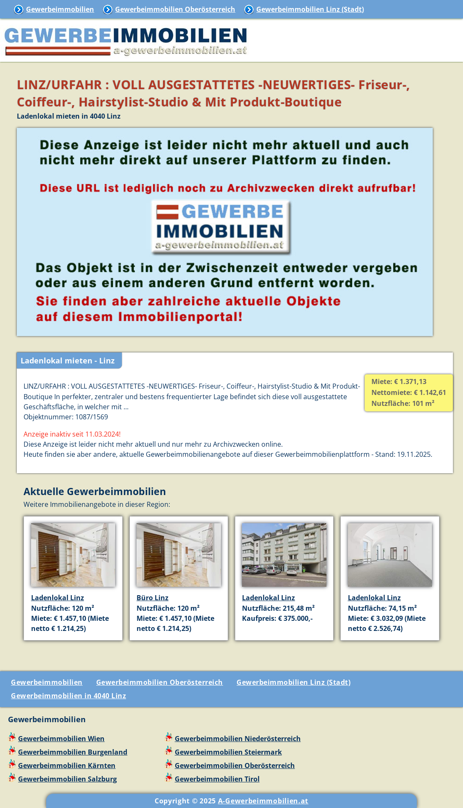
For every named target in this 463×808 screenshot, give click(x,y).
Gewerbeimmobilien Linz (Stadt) (310, 9)
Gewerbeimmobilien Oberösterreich (175, 9)
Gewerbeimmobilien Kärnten (67, 765)
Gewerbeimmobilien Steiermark (228, 752)
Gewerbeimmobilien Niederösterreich (238, 738)
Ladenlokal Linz (57, 597)
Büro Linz (152, 597)
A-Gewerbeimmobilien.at (263, 800)
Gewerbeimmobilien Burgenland (72, 752)
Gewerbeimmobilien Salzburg (67, 779)
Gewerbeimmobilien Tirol (217, 779)
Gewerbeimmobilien (60, 9)
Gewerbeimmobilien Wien (61, 738)
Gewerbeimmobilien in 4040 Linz (68, 695)
